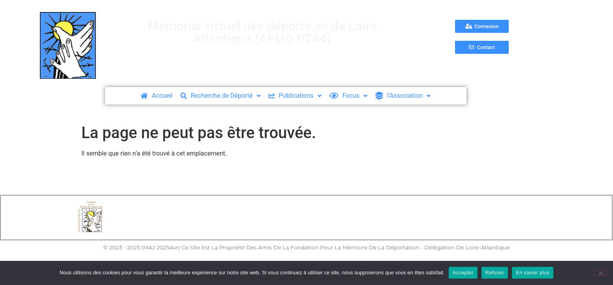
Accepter (463, 273)
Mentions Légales (237, 217)
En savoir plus (532, 273)
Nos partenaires (456, 217)
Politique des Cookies (309, 217)
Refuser (494, 273)
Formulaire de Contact (387, 217)
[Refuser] (600, 272)
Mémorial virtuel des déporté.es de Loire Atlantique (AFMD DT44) (262, 32)
